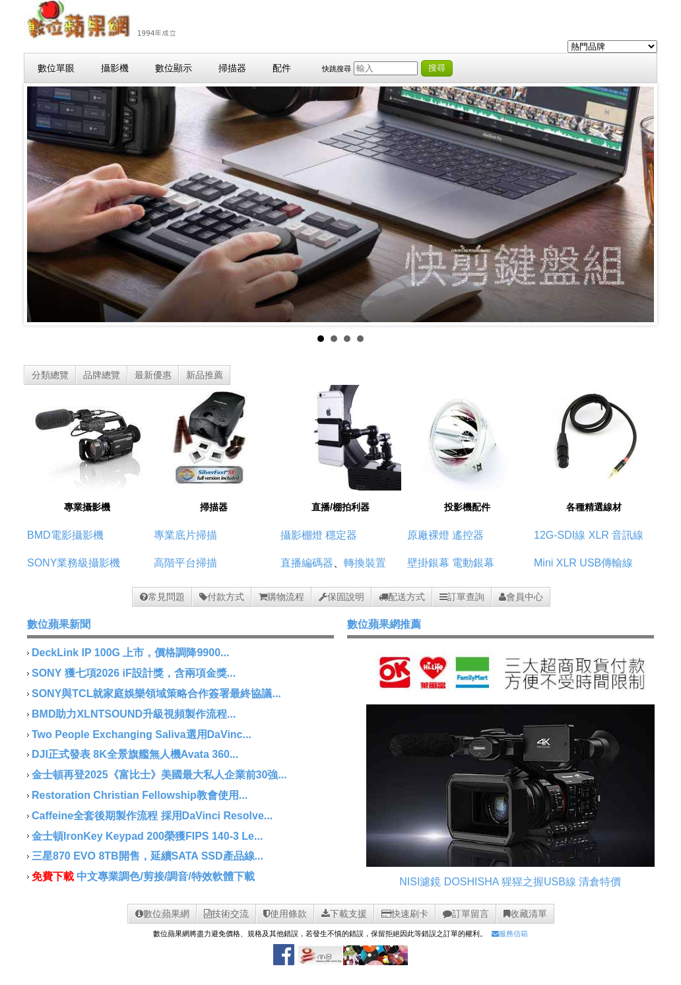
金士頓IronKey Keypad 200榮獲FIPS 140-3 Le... (147, 836)
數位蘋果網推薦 (384, 624)
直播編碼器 (306, 562)
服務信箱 (510, 933)
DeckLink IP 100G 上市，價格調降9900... (130, 652)
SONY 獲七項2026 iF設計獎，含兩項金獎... (134, 673)
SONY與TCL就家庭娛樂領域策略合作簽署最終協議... (156, 693)
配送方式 (402, 597)
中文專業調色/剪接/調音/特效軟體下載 (165, 876)
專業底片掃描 (185, 535)
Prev (44, 204)
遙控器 (468, 535)
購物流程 (281, 597)
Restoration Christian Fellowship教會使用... (139, 795)
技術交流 (226, 913)
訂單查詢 (461, 597)
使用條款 (285, 913)
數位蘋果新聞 (58, 624)
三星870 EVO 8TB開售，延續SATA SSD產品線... (147, 856)
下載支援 (344, 913)
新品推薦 (204, 375)
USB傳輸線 (606, 562)
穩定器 (341, 535)
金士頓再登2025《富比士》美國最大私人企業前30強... (159, 774)
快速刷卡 (404, 913)
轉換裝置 (365, 562)
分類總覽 (50, 375)
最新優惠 (153, 375)
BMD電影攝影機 (65, 535)
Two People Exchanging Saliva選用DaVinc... (141, 734)
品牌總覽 (101, 375)
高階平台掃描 (185, 562)
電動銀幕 (473, 562)
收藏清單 (525, 913)
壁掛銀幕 (428, 562)
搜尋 (436, 68)
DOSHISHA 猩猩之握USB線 (510, 881)
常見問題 (162, 597)
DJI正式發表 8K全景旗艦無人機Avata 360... (135, 754)
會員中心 (521, 597)
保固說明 (341, 597)
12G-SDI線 (559, 535)
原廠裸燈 (428, 535)
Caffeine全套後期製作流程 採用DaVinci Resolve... (152, 815)
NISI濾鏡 (420, 881)
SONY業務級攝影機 (73, 562)
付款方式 (221, 597)
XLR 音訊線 (616, 535)
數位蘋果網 (162, 913)
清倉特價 (600, 881)
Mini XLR (555, 562)
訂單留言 (466, 913)
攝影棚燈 (301, 535)
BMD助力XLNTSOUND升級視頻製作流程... (134, 714)
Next (636, 204)
